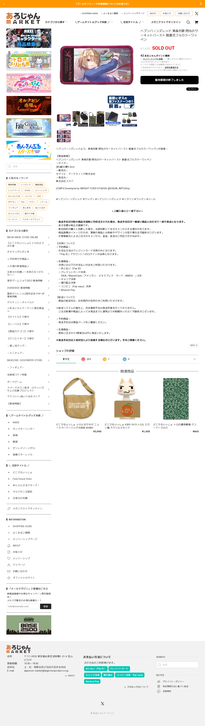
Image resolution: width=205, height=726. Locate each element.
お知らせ (167, 13)
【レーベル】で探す (18, 324)
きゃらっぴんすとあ (18, 251)
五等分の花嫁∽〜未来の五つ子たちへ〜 (25, 273)
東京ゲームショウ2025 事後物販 (26, 280)
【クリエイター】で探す (20, 338)
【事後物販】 (14, 403)
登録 (45, 606)
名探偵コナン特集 (17, 374)
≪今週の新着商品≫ (18, 266)
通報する (193, 345)
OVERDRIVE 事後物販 (20, 288)
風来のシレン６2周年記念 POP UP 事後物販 (26, 295)
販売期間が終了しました (169, 80)
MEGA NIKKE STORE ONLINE (22, 237)
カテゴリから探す (57, 22)
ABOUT (153, 13)
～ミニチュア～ (15, 353)
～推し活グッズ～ (17, 346)
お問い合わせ (184, 13)
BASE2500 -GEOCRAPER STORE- (25, 360)
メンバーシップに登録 (153, 59)
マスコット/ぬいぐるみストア (23, 396)
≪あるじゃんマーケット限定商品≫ (25, 310)
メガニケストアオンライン (166, 22)
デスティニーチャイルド (20, 302)
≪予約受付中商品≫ (18, 259)
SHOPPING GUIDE (90, 13)
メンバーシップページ (133, 13)
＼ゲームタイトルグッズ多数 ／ (94, 22)
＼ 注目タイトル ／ (132, 22)
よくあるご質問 (110, 13)
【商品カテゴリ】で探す (20, 331)
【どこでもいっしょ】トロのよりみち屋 (25, 244)
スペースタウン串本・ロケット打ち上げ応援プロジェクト (25, 389)
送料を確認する (171, 67)
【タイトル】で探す (18, 317)
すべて (66, 359)
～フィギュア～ (15, 367)
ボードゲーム (14, 382)
